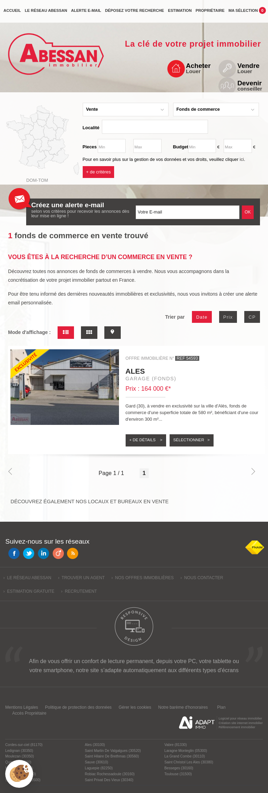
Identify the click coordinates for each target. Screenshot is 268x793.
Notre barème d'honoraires (183, 707)
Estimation (180, 13)
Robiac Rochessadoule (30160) (110, 774)
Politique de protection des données (78, 707)
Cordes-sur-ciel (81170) (24, 745)
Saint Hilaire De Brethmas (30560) (112, 756)
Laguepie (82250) (99, 768)
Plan (221, 707)
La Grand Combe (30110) (184, 756)
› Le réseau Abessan (27, 577)
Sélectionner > (191, 440)
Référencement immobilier (236, 727)
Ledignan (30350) (19, 751)
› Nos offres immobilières (142, 577)
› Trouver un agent (81, 577)
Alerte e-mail (86, 13)
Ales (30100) (95, 745)
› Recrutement (79, 591)
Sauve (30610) (96, 762)
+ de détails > (146, 440)
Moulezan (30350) (19, 756)
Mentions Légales (21, 707)
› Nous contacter (201, 577)
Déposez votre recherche (134, 13)
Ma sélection (247, 12)
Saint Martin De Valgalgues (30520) (113, 751)
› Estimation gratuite (28, 591)
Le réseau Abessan (46, 13)
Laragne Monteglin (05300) (185, 751)
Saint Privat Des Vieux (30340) (109, 780)
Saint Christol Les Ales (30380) (188, 762)
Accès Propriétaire (29, 713)
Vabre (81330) (175, 745)
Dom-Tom (37, 180)
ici (242, 159)
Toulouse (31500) (178, 774)
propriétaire (209, 13)
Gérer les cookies (135, 707)
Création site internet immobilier (240, 723)
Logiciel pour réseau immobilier (240, 718)
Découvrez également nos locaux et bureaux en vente (89, 501)
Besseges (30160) (178, 768)
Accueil (12, 13)
